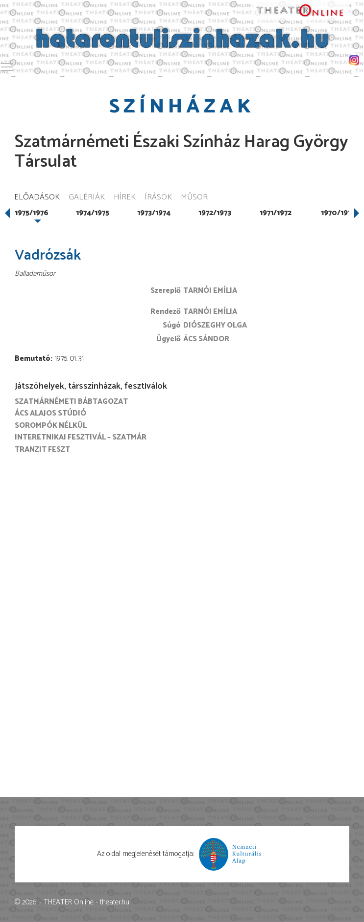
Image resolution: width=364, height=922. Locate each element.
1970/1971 (337, 213)
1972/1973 (214, 213)
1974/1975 (92, 213)
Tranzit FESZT (42, 449)
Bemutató (32, 358)
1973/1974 (153, 213)
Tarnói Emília (210, 291)
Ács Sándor (206, 339)
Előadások (37, 198)
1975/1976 (32, 213)
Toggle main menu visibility (7, 65)
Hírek (125, 198)
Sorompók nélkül (51, 425)
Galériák (87, 198)
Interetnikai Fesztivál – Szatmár (80, 437)
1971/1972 (275, 213)
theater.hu (114, 902)
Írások (158, 198)
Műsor (194, 198)
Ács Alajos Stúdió (50, 413)
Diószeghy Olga (215, 325)
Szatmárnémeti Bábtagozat (71, 401)
